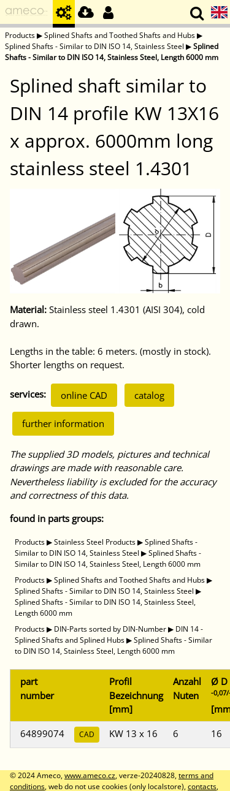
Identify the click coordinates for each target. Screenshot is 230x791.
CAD (86, 734)
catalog (149, 395)
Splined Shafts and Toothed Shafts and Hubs (119, 35)
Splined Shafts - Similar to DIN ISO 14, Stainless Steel (94, 46)
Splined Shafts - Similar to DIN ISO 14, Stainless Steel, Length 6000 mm (111, 51)
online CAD (84, 395)
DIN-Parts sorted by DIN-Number (110, 629)
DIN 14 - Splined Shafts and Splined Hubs (109, 634)
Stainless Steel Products (95, 542)
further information (63, 423)
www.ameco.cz (89, 775)
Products (20, 35)
